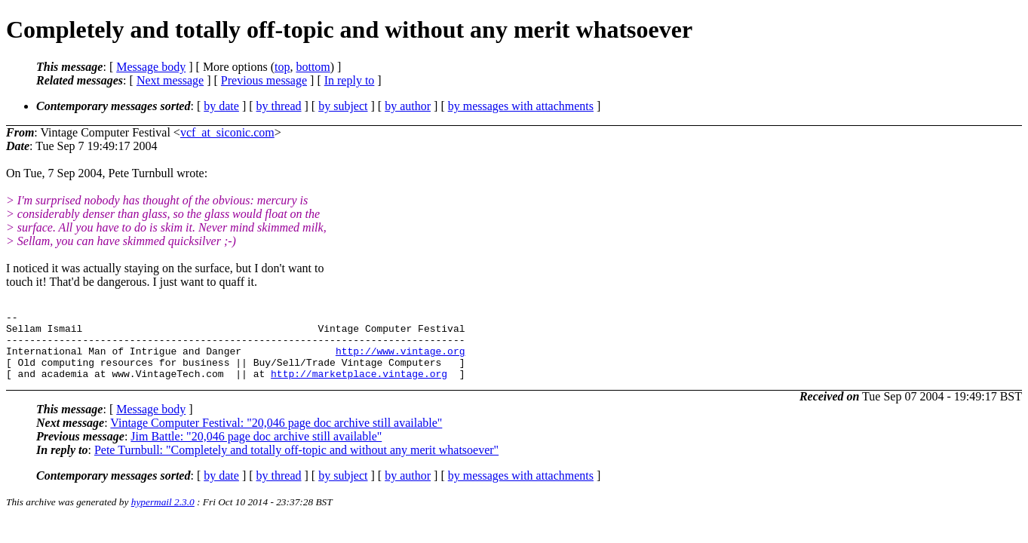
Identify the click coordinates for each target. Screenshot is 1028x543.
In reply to (349, 80)
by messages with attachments (521, 106)
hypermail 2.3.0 (163, 515)
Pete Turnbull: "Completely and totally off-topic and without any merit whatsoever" (296, 463)
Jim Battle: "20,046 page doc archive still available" (256, 449)
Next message (170, 80)
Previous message (264, 80)
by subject (342, 106)
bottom (313, 66)
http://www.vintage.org (400, 360)
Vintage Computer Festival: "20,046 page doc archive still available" (276, 436)
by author (408, 106)
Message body (151, 66)
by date (221, 106)
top (282, 66)
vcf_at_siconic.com (227, 132)
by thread (279, 106)
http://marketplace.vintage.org (359, 387)
